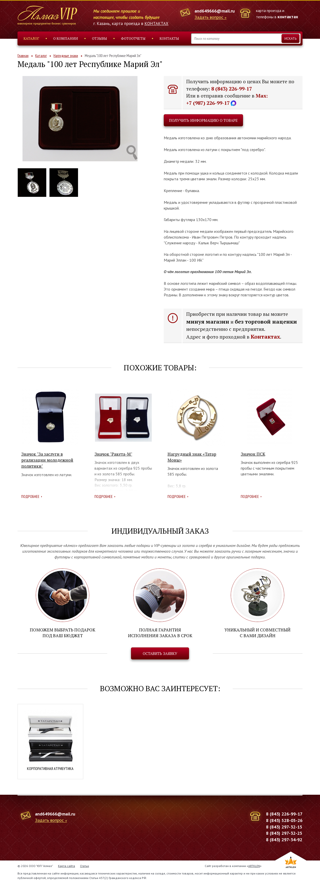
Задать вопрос (208, 17)
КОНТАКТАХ (156, 23)
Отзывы (99, 38)
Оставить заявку (160, 653)
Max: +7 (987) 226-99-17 (227, 99)
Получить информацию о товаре (203, 120)
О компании (65, 38)
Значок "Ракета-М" (113, 454)
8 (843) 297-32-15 (284, 826)
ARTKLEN (254, 865)
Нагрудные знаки (66, 55)
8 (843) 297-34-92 (284, 839)
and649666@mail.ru (214, 11)
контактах (288, 17)
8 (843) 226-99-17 (231, 88)
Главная (23, 55)
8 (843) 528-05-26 (284, 820)
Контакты (169, 38)
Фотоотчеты (133, 38)
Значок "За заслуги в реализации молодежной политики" (47, 460)
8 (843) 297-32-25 (284, 833)
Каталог (31, 38)
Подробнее (30, 496)
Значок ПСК (253, 454)
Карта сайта (66, 865)
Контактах (265, 336)
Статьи (84, 865)
